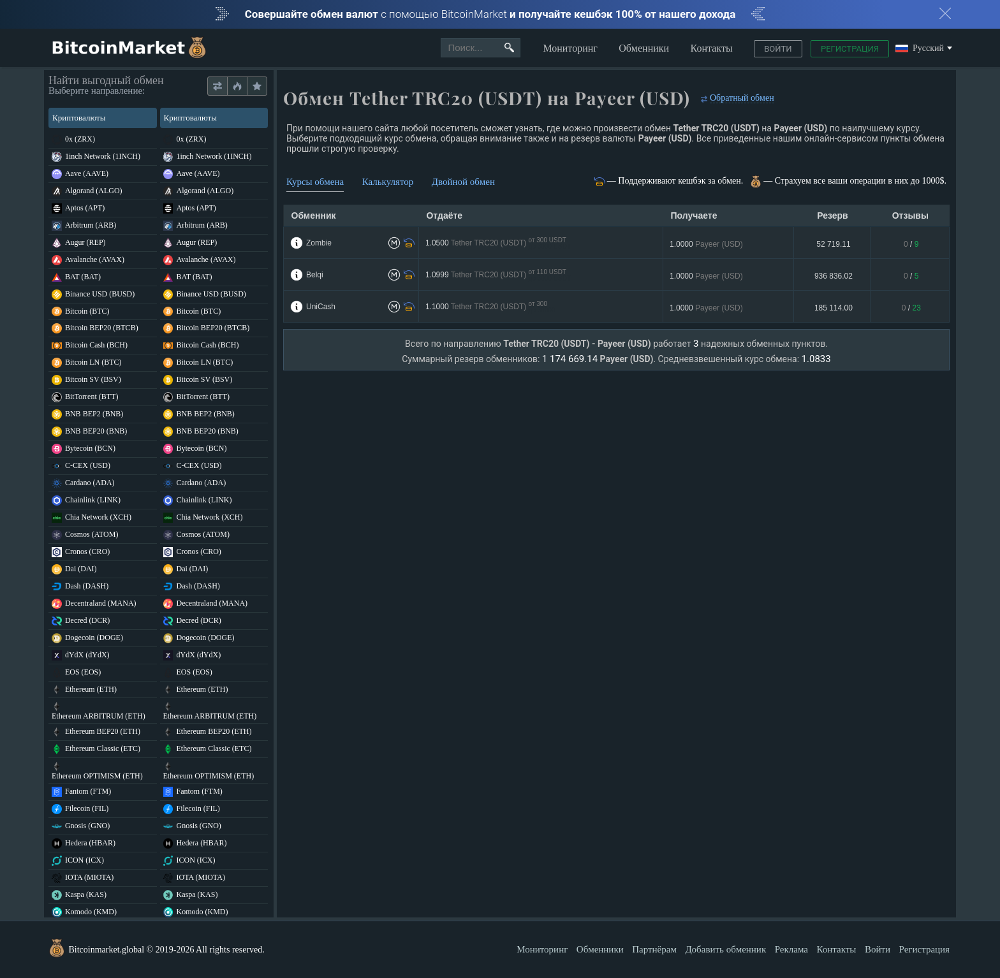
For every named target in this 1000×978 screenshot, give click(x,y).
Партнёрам (654, 949)
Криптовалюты (101, 117)
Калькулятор (388, 182)
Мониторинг (570, 48)
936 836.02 (833, 276)
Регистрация (850, 49)
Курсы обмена (315, 182)
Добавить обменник (725, 949)
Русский (919, 49)
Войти (777, 49)
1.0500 (498, 243)
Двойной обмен (463, 182)
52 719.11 (833, 244)
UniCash (320, 306)
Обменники (644, 48)
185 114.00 (833, 307)
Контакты (712, 48)
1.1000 (490, 307)
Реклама (791, 949)
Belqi (314, 274)
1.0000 (706, 244)
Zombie (319, 242)
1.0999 (498, 275)
